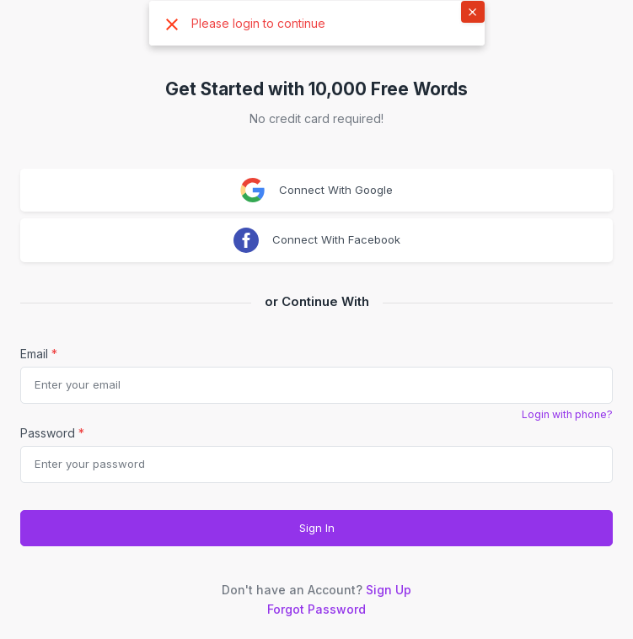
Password (52, 433)
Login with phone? (567, 414)
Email (38, 353)
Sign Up (388, 590)
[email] (316, 385)
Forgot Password (316, 609)
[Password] (316, 464)
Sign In (317, 527)
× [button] (472, 11)
